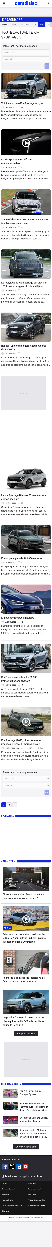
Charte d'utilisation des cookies (12, 1205)
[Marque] (26, 52)
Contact (4, 1183)
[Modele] (26, 59)
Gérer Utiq (5, 1211)
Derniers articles (11, 1084)
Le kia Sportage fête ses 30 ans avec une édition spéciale (23, 497)
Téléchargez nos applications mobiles (23, 1176)
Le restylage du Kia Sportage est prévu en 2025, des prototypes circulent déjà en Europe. (24, 284)
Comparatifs (24, 25)
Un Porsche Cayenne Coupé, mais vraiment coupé (34, 1119)
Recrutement (6, 1194)
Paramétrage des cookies (36, 1205)
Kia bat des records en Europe (17, 617)
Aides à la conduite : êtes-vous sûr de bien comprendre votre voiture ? (23, 896)
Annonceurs (32, 1183)
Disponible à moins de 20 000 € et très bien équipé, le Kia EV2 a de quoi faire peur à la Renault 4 (24, 1021)
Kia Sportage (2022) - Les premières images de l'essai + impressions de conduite (21, 742)
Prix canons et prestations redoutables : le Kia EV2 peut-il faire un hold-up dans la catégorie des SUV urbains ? (25, 938)
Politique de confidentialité (36, 1200)
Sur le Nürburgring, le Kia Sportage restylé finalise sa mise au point (24, 221)
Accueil (4, 25)
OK (47, 66)
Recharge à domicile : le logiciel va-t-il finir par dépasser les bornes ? (24, 979)
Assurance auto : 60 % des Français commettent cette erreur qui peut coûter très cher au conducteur (33, 1134)
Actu (41, 25)
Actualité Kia (8, 861)
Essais (13, 25)
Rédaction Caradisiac (9, 1189)
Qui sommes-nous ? (34, 1189)
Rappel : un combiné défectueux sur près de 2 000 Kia (23, 347)
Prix (48, 25)
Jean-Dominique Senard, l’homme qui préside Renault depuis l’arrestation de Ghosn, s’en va (34, 1107)
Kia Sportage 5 (12, 19)
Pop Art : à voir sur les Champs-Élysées (30, 1093)
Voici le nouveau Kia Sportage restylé (22, 103)
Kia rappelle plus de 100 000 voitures (21, 558)
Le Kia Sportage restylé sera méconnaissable (16, 161)
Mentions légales (7, 1200)
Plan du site (32, 1194)
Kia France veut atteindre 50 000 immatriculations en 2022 (19, 679)
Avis (34, 25)
